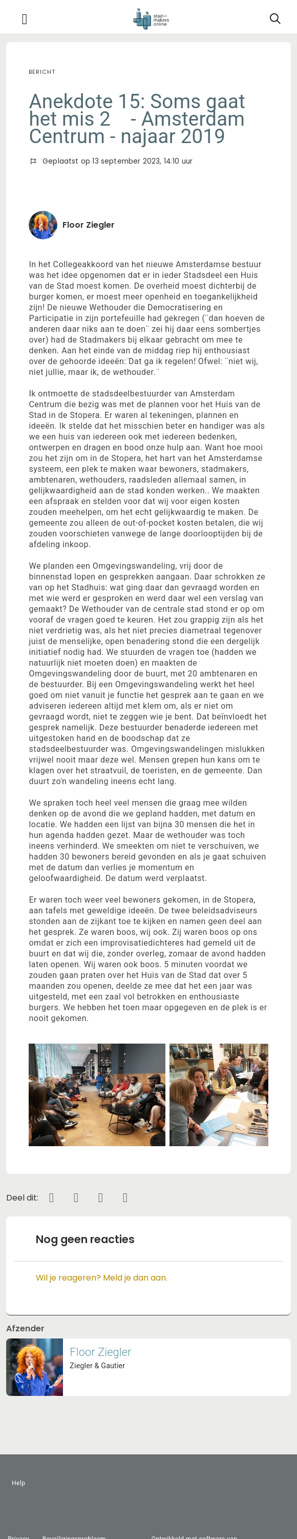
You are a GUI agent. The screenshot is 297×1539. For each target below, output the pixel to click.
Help (19, 1483)
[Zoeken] (275, 19)
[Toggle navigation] (24, 19)
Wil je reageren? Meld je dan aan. (101, 1278)
